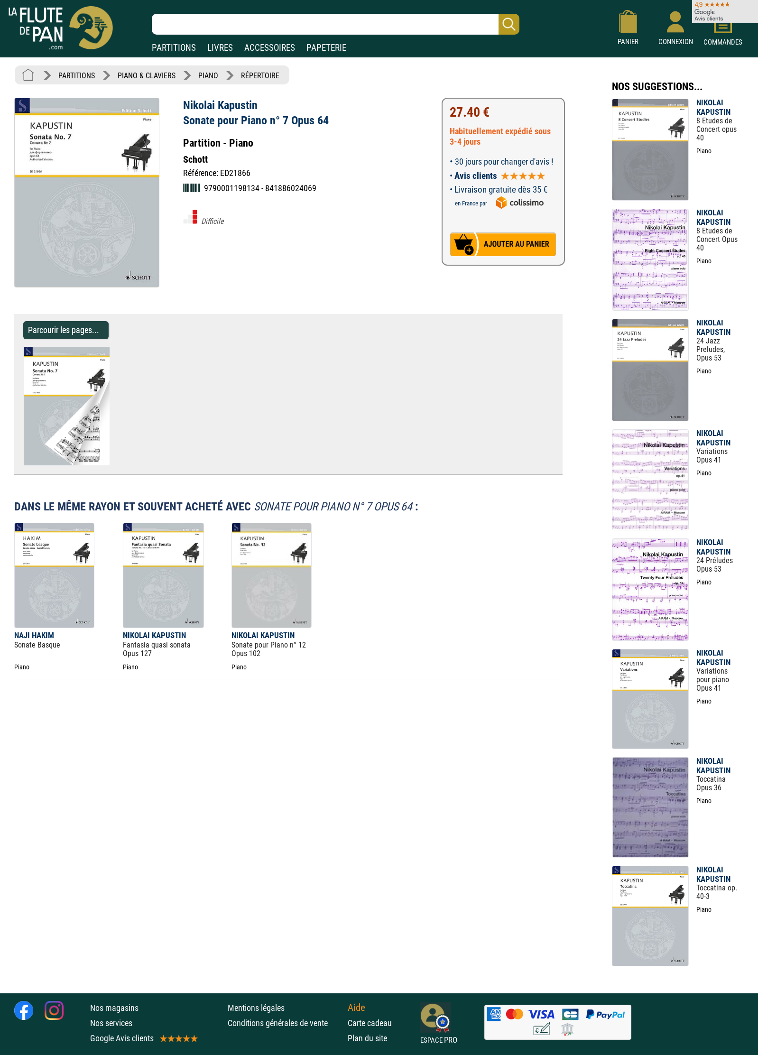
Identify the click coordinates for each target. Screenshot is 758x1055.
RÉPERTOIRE (260, 75)
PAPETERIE (326, 47)
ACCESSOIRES (269, 47)
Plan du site (367, 1038)
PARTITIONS (174, 47)
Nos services (111, 1023)
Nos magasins (114, 1008)
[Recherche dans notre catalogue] (335, 24)
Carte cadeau (370, 1023)
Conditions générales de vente (285, 1023)
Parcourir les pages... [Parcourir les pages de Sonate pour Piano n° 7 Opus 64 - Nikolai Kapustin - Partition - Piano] (63, 330)
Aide (356, 1007)
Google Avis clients (143, 1038)
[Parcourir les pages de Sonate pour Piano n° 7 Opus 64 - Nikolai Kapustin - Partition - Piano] (114, 462)
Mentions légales (256, 1008)
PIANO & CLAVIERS (147, 75)
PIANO (208, 75)
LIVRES (220, 47)
